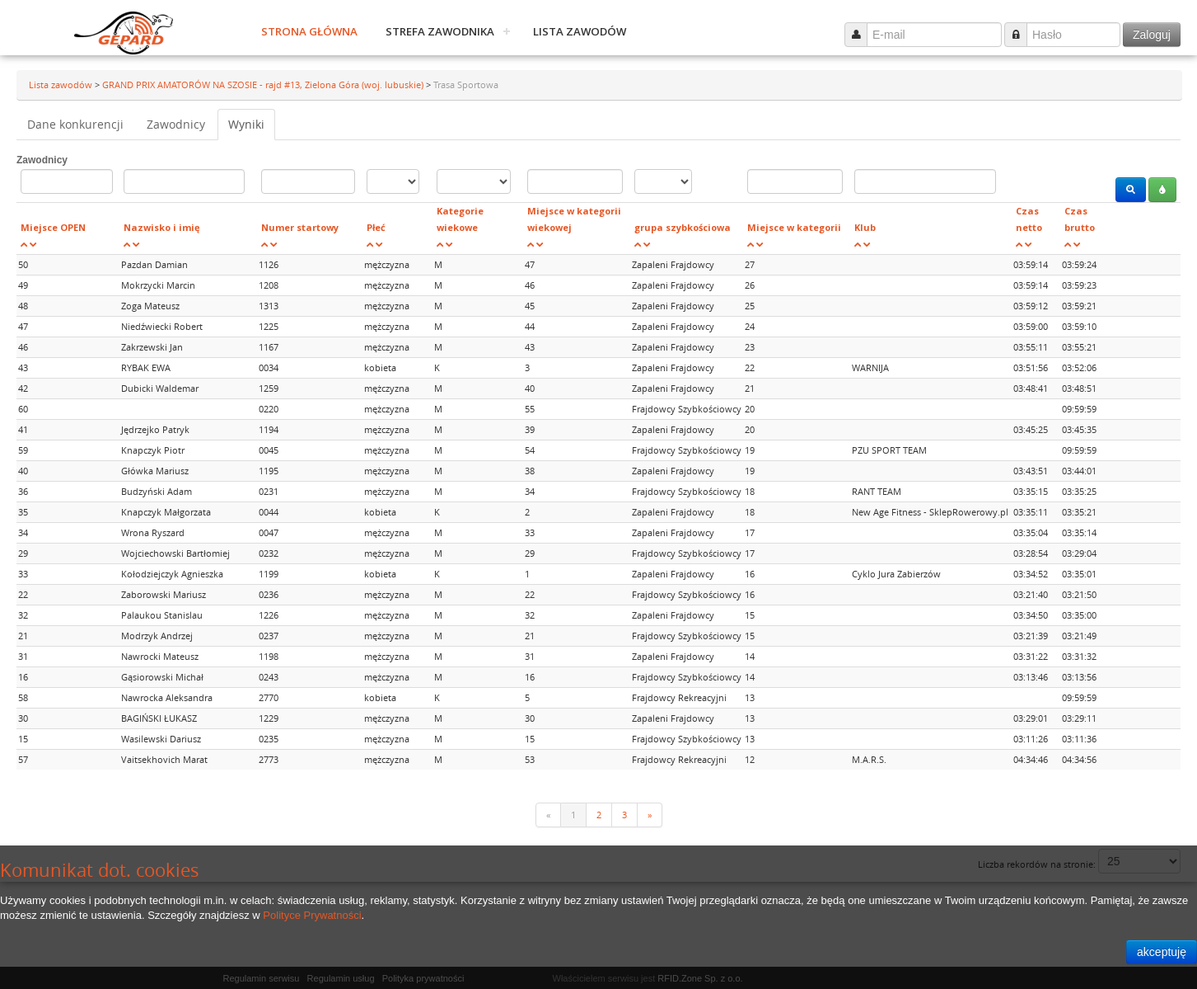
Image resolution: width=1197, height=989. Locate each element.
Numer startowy (300, 227)
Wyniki (246, 124)
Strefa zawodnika (440, 31)
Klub (865, 227)
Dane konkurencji (75, 124)
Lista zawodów (579, 31)
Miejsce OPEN (53, 227)
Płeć (376, 227)
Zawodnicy (176, 124)
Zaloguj (1152, 34)
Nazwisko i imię (162, 227)
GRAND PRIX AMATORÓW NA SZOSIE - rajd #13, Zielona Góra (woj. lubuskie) (264, 84)
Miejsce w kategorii (794, 227)
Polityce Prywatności (312, 915)
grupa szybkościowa (682, 227)
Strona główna (309, 31)
